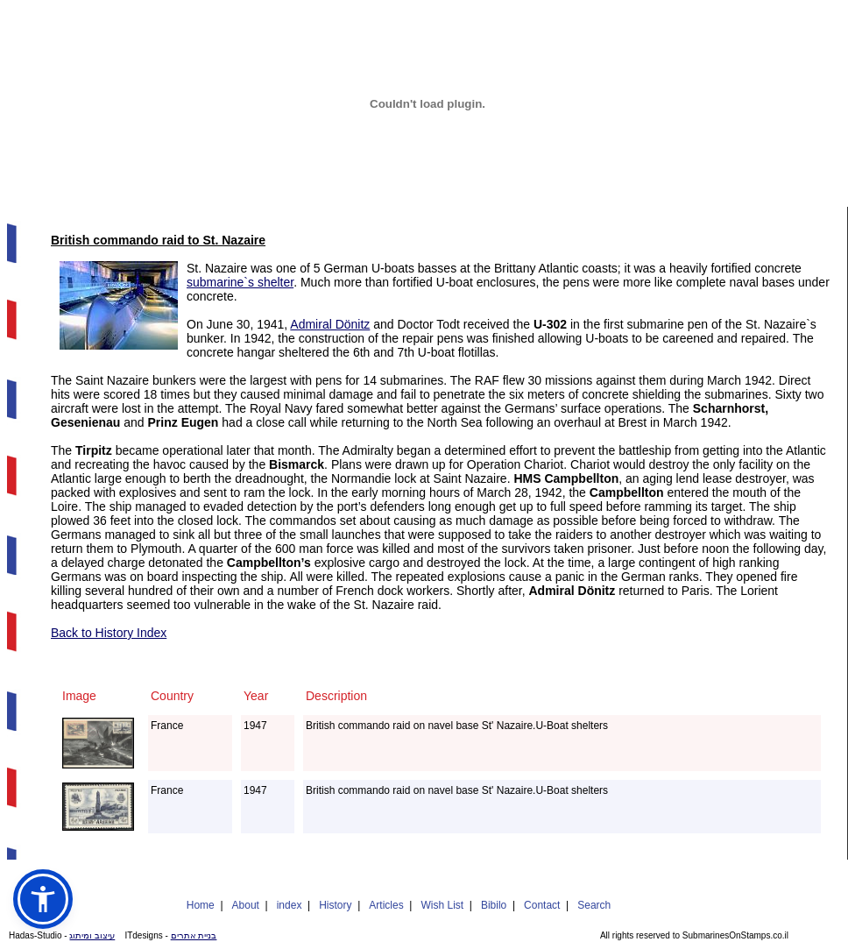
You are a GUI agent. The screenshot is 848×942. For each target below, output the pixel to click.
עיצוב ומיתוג (92, 935)
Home (201, 905)
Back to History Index (108, 633)
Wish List (441, 905)
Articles (386, 905)
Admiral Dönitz (330, 324)
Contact (542, 905)
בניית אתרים (194, 935)
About (245, 905)
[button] (43, 899)
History (335, 905)
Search (594, 905)
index (289, 905)
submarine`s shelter (240, 282)
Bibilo (493, 905)
